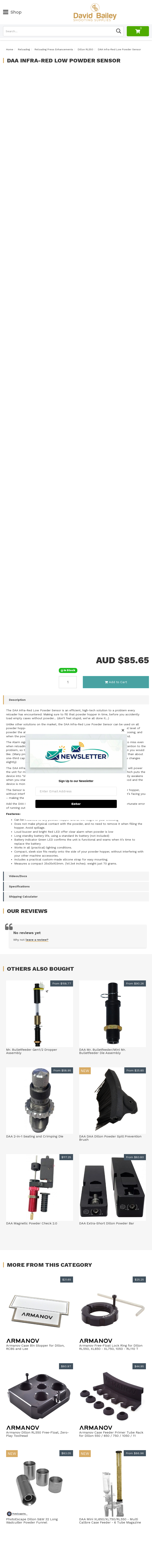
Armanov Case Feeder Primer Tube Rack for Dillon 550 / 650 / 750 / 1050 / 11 (111, 1434)
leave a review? (37, 939)
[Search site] (119, 31)
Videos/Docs (18, 876)
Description (17, 699)
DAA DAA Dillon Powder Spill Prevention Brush (110, 1138)
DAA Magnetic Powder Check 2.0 (31, 1223)
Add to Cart (116, 682)
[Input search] (58, 31)
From (61, 983)
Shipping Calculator (23, 896)
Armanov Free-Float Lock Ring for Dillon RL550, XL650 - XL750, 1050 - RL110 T (110, 1347)
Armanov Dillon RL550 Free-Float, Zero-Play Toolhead (37, 1434)
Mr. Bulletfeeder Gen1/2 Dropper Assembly (31, 1051)
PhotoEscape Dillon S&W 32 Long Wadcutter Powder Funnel (32, 1520)
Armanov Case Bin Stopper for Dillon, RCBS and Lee (35, 1347)
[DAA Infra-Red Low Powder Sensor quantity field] (68, 682)
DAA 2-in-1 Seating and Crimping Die (34, 1136)
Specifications (19, 886)
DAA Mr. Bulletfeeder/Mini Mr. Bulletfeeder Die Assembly (102, 1051)
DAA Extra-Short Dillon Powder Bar (106, 1223)
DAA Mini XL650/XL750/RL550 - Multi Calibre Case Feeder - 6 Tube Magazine (110, 1520)
